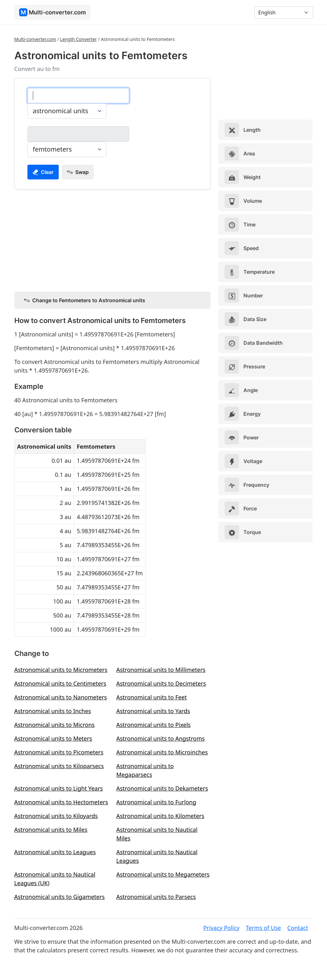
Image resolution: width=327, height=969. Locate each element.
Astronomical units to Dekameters (162, 788)
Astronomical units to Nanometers (60, 697)
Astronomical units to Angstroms (160, 738)
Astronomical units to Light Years (58, 788)
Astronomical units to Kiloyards (56, 816)
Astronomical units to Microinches (162, 752)
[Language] (283, 12)
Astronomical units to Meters (53, 738)
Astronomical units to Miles (50, 829)
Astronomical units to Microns (54, 725)
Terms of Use (263, 928)
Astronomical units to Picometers (59, 752)
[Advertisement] (112, 239)
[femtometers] (78, 134)
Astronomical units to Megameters (162, 874)
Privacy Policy (221, 928)
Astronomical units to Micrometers (61, 670)
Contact (297, 928)
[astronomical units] (78, 95)
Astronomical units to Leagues (55, 852)
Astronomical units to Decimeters (161, 683)
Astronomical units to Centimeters (60, 683)
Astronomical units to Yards (153, 711)
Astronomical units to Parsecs (156, 897)
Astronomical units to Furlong (156, 802)
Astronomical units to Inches (52, 711)
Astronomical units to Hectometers (61, 802)
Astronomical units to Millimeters (160, 670)
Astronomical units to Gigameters (59, 897)
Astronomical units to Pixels (153, 725)
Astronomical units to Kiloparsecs (59, 766)
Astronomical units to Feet (151, 697)
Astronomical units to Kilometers (160, 816)
